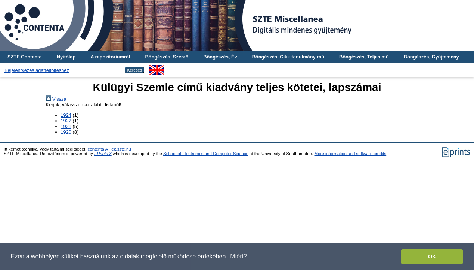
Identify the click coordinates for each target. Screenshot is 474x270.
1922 (66, 121)
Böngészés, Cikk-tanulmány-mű (288, 57)
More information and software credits (351, 153)
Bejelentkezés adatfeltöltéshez (36, 70)
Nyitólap (66, 57)
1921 (66, 126)
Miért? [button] (238, 256)
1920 (66, 132)
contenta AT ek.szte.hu (109, 149)
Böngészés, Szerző (166, 57)
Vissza (56, 99)
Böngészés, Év (220, 57)
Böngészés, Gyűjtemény (431, 57)
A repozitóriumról (110, 57)
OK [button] (432, 257)
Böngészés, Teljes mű (364, 57)
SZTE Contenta (24, 57)
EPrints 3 (103, 153)
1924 (66, 115)
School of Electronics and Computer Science (205, 153)
